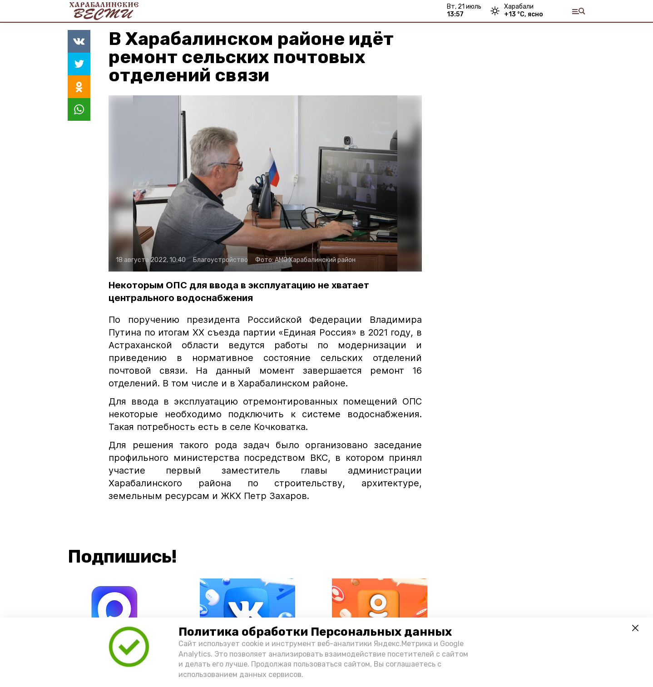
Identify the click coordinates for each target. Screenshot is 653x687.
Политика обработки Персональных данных (315, 632)
